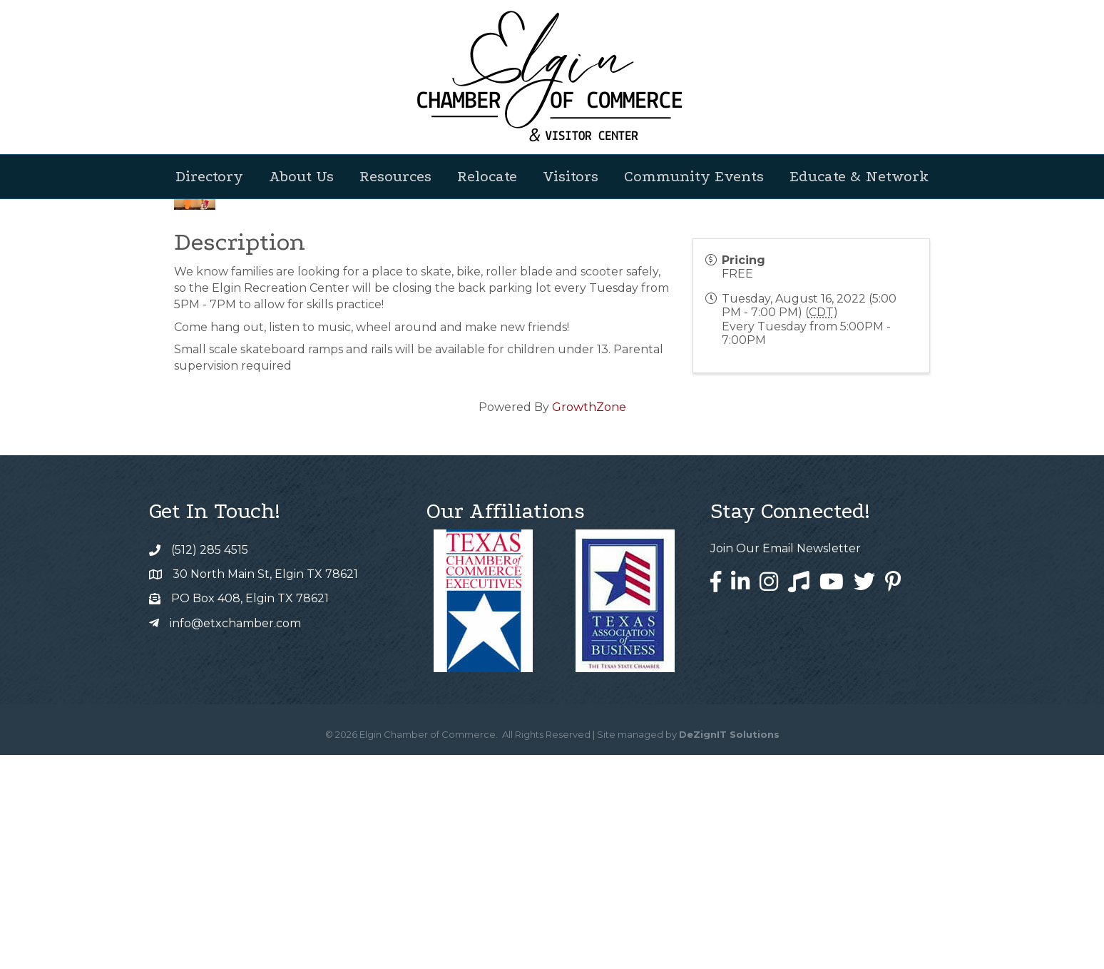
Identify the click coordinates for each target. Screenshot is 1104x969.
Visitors (570, 176)
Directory (209, 176)
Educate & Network (859, 176)
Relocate (487, 176)
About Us (301, 176)
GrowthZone (589, 621)
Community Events (694, 176)
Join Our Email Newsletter (785, 762)
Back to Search (213, 362)
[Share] (629, 386)
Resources (395, 176)
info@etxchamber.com (235, 837)
